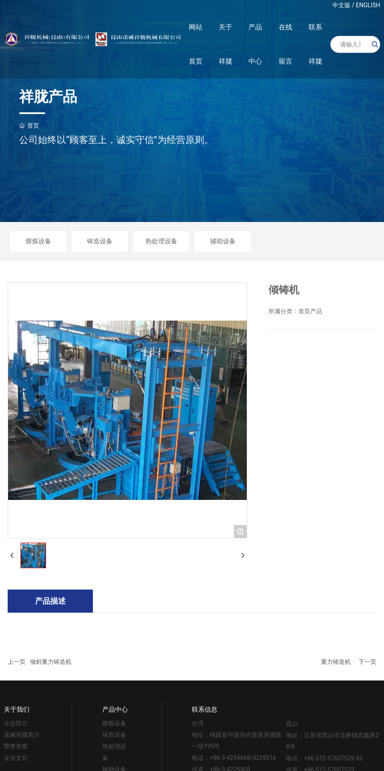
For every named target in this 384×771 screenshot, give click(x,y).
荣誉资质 (16, 746)
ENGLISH (368, 5)
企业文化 (16, 757)
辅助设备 (223, 241)
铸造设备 (100, 241)
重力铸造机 (336, 661)
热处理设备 (161, 241)
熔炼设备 (38, 241)
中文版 (341, 5)
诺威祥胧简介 (22, 734)
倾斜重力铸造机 (51, 661)
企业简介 (16, 723)
